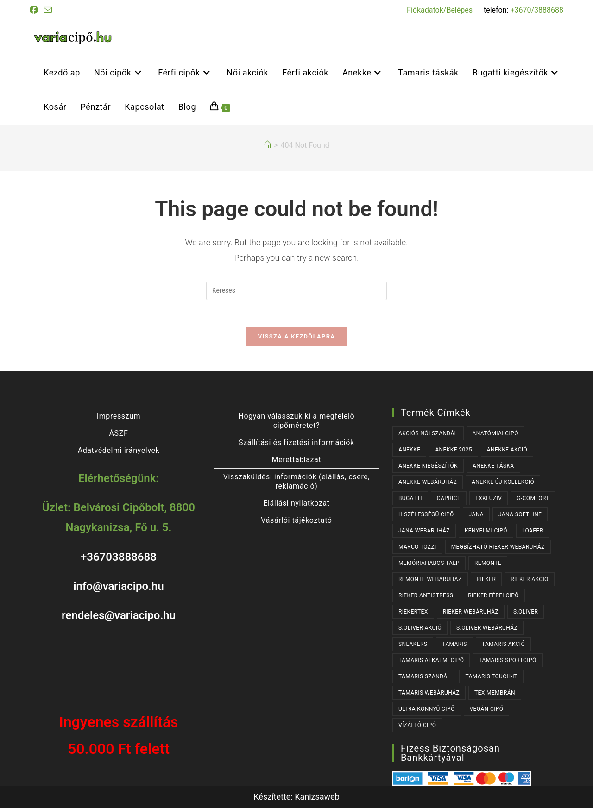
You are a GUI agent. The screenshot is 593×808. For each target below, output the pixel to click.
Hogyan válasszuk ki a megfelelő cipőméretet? (297, 421)
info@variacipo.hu (118, 586)
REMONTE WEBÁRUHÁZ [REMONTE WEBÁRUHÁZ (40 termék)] (430, 579)
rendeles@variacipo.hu (119, 615)
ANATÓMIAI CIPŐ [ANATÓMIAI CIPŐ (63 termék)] (495, 433)
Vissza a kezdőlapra (296, 337)
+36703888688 (119, 557)
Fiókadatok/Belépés (440, 10)
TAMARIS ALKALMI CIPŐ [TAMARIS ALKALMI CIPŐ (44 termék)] (431, 660)
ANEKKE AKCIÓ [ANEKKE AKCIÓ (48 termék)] (507, 449)
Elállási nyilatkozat (296, 503)
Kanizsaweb (317, 797)
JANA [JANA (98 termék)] (476, 514)
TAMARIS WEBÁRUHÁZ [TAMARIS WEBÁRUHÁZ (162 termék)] (429, 692)
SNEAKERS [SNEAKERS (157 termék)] (412, 644)
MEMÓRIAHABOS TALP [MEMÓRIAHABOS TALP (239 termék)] (429, 563)
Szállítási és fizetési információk (296, 442)
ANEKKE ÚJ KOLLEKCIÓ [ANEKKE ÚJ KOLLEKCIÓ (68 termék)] (503, 482)
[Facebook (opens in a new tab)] (35, 10)
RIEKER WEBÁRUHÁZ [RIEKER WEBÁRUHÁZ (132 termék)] (470, 611)
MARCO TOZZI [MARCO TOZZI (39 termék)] (417, 547)
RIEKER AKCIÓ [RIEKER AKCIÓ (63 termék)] (530, 579)
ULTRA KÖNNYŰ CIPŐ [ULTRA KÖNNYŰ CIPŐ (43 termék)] (426, 709)
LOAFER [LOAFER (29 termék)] (532, 530)
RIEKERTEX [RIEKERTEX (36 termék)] (413, 611)
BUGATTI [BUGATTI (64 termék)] (410, 498)
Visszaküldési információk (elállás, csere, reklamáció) (296, 481)
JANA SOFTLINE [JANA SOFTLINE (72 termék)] (520, 514)
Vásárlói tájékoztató (296, 520)
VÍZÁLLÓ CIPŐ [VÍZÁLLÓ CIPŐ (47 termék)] (417, 725)
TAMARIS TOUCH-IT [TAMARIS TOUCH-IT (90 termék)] (491, 676)
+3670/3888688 (536, 10)
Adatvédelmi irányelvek (119, 450)
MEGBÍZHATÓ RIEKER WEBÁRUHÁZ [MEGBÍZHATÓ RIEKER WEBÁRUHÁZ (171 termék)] (498, 547)
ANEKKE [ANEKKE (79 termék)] (409, 449)
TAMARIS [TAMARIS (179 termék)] (454, 644)
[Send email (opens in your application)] (48, 10)
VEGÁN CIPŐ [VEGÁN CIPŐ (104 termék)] (487, 709)
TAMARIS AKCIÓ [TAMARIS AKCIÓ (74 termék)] (503, 644)
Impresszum (118, 416)
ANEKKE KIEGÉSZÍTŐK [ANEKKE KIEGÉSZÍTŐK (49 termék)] (428, 466)
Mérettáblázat (297, 459)
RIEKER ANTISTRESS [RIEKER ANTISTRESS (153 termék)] (425, 595)
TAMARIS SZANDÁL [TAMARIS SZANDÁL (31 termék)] (424, 676)
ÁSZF (118, 433)
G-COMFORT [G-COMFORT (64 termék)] (533, 498)
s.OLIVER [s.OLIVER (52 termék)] (525, 611)
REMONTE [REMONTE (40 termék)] (487, 563)
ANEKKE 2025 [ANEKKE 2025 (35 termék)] (453, 449)
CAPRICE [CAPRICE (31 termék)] (449, 498)
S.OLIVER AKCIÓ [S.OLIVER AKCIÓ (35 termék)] (420, 628)
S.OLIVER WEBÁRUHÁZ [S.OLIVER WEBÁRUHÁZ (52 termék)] (486, 628)
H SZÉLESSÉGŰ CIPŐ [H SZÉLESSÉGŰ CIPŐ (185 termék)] (426, 514)
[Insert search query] (296, 291)
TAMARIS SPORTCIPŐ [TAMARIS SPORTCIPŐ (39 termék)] (507, 660)
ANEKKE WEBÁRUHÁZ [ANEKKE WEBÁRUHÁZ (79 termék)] (427, 482)
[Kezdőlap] (267, 145)
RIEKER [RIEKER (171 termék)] (486, 579)
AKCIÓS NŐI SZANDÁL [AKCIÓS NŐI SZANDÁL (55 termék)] (428, 433)
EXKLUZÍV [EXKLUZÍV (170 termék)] (488, 498)
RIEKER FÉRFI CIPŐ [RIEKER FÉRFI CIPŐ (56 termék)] (493, 595)
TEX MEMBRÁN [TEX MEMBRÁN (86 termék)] (494, 692)
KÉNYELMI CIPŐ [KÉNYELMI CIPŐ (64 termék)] (486, 530)
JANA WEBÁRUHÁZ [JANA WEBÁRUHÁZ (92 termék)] (424, 530)
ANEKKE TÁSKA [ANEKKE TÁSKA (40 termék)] (493, 466)
